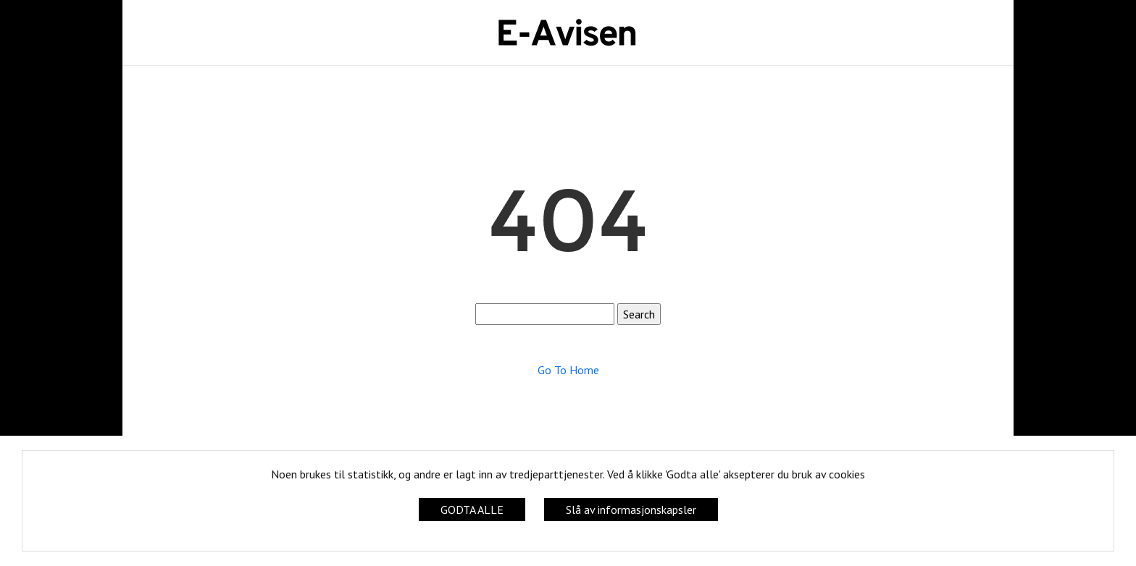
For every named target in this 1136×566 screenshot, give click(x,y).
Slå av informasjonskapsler (631, 509)
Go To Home (568, 370)
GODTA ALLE (472, 509)
